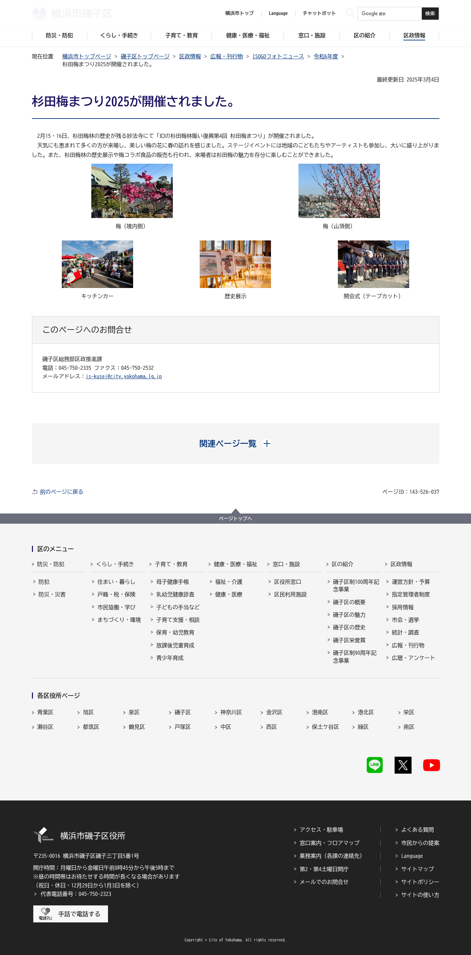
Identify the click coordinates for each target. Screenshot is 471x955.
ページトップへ (235, 518)
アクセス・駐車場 (321, 829)
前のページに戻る (62, 491)
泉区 (134, 712)
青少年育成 (169, 658)
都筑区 (91, 726)
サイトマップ (417, 869)
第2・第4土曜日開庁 (324, 869)
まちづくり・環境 (119, 620)
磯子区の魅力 (349, 614)
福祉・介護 (228, 581)
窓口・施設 (286, 564)
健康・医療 (228, 594)
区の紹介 (343, 564)
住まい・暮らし (116, 581)
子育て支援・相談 (178, 620)
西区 (271, 726)
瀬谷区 (45, 726)
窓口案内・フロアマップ (330, 843)
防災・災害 (52, 594)
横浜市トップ (239, 13)
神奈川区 (231, 712)
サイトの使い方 (420, 895)
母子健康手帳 (172, 581)
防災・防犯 (51, 564)
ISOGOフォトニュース (278, 56)
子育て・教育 (171, 564)
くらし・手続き (115, 564)
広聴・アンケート (413, 658)
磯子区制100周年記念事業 (356, 585)
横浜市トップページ (86, 56)
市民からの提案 (420, 843)
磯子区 (183, 712)
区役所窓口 (287, 581)
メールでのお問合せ (324, 882)
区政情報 (190, 56)
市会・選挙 (405, 620)
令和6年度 (326, 56)
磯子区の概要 (349, 602)
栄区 (409, 712)
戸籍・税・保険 (116, 594)
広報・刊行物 (227, 56)
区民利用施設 (290, 594)
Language (412, 856)
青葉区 (45, 712)
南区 (409, 726)
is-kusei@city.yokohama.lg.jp (124, 376)
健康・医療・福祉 (235, 564)
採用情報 (403, 607)
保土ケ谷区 (325, 726)
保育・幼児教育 (175, 632)
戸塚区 (183, 726)
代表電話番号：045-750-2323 (76, 894)
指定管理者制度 (411, 594)
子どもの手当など (178, 607)
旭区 (88, 712)
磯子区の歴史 (349, 627)
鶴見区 (137, 726)
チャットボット (319, 13)
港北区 (366, 712)
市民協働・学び (116, 607)
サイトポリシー (420, 882)
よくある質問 (417, 829)
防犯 (44, 581)
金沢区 (274, 712)
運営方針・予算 (411, 581)
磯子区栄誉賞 (349, 640)
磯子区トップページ (145, 56)
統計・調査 (405, 632)
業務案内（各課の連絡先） (332, 856)
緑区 (363, 726)
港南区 (320, 712)
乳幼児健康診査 (175, 594)
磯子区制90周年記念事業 (355, 656)
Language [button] (278, 13)
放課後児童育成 (175, 645)
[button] (235, 443)
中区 (225, 726)
